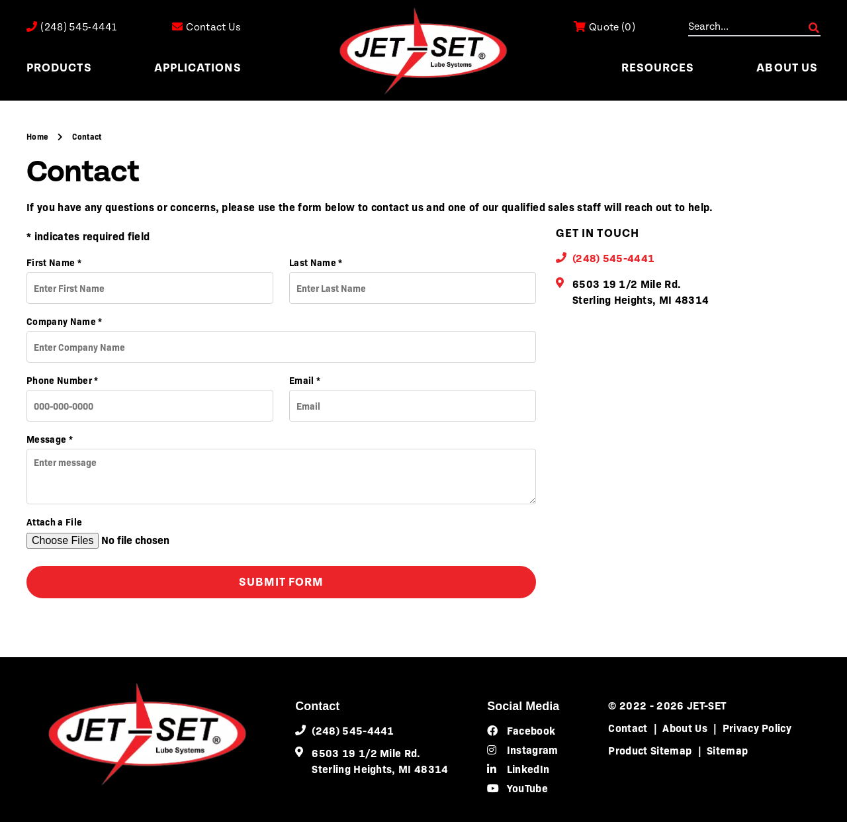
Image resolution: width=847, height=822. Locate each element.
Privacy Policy (757, 727)
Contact (627, 727)
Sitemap (727, 750)
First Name (53, 262)
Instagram (522, 749)
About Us (787, 68)
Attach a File (54, 521)
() (604, 27)
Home (38, 136)
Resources (658, 68)
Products (59, 68)
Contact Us (207, 27)
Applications (198, 68)
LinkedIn (518, 768)
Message (49, 438)
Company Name (64, 321)
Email (304, 380)
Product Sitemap (649, 750)
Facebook (521, 730)
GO (814, 28)
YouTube (517, 787)
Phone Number (62, 380)
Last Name (316, 262)
